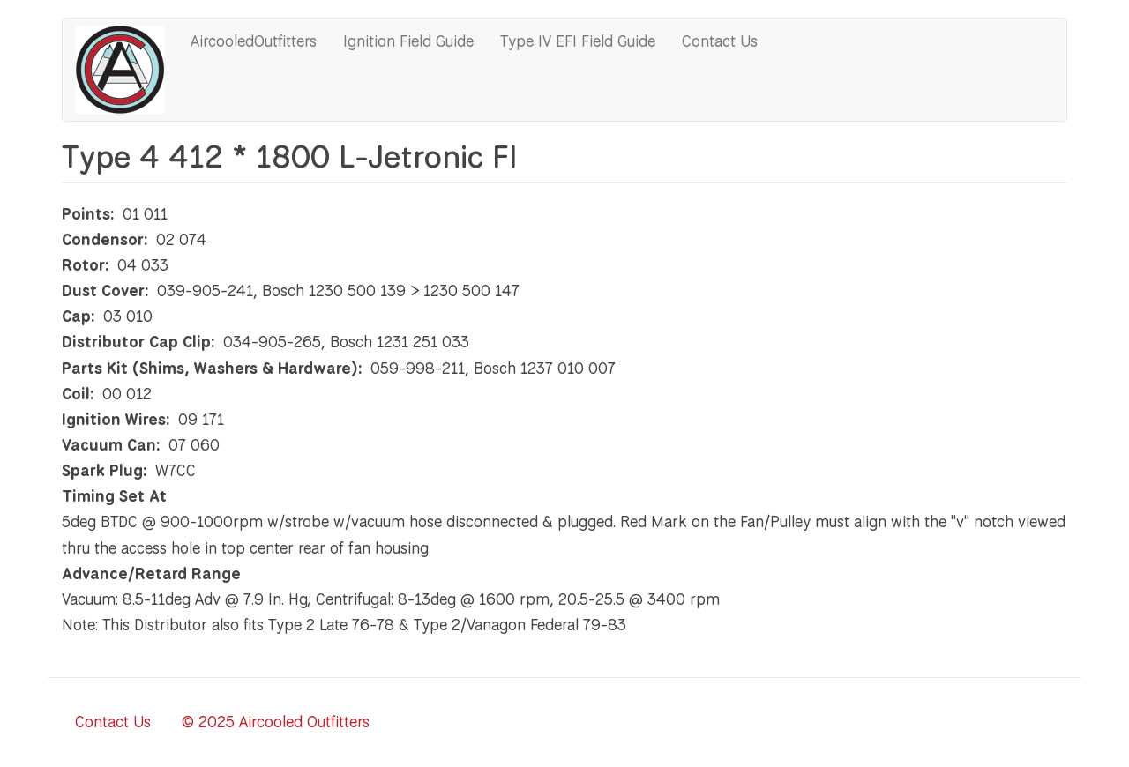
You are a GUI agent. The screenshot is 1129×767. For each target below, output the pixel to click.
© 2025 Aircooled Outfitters (276, 721)
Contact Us (720, 40)
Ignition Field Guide (408, 40)
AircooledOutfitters (254, 40)
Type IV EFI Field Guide (577, 40)
